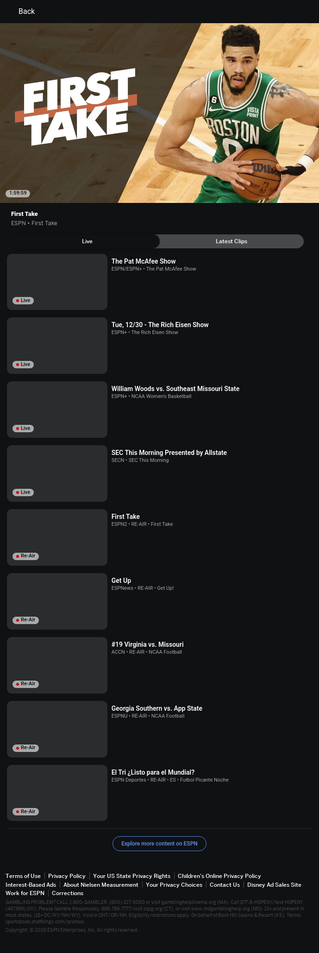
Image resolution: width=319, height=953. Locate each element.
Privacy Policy (67, 875)
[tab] (87, 241)
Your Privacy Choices (174, 884)
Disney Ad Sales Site (274, 884)
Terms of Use (23, 875)
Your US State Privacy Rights (131, 875)
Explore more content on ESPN (159, 843)
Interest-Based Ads (31, 884)
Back (21, 11)
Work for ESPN (25, 893)
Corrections (67, 893)
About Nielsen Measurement (100, 884)
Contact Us (225, 884)
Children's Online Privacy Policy (219, 875)
